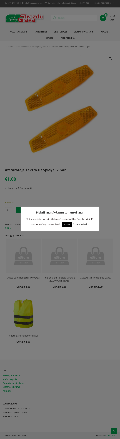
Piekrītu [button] (67, 224)
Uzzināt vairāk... (81, 224)
